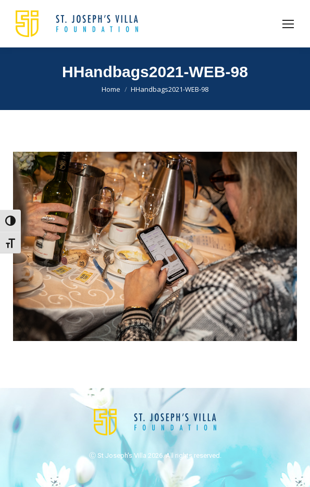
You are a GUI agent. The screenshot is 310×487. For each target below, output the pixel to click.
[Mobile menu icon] (288, 24)
